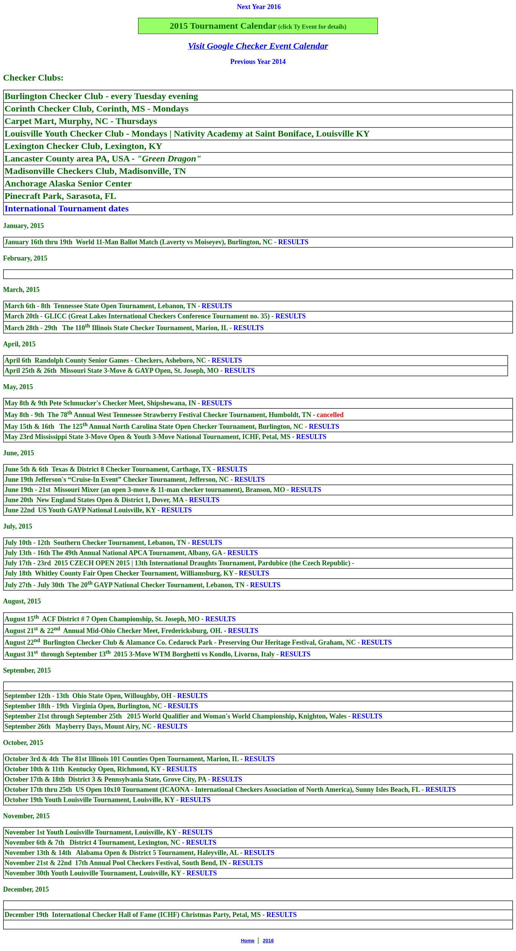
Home (248, 940)
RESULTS (258, 759)
